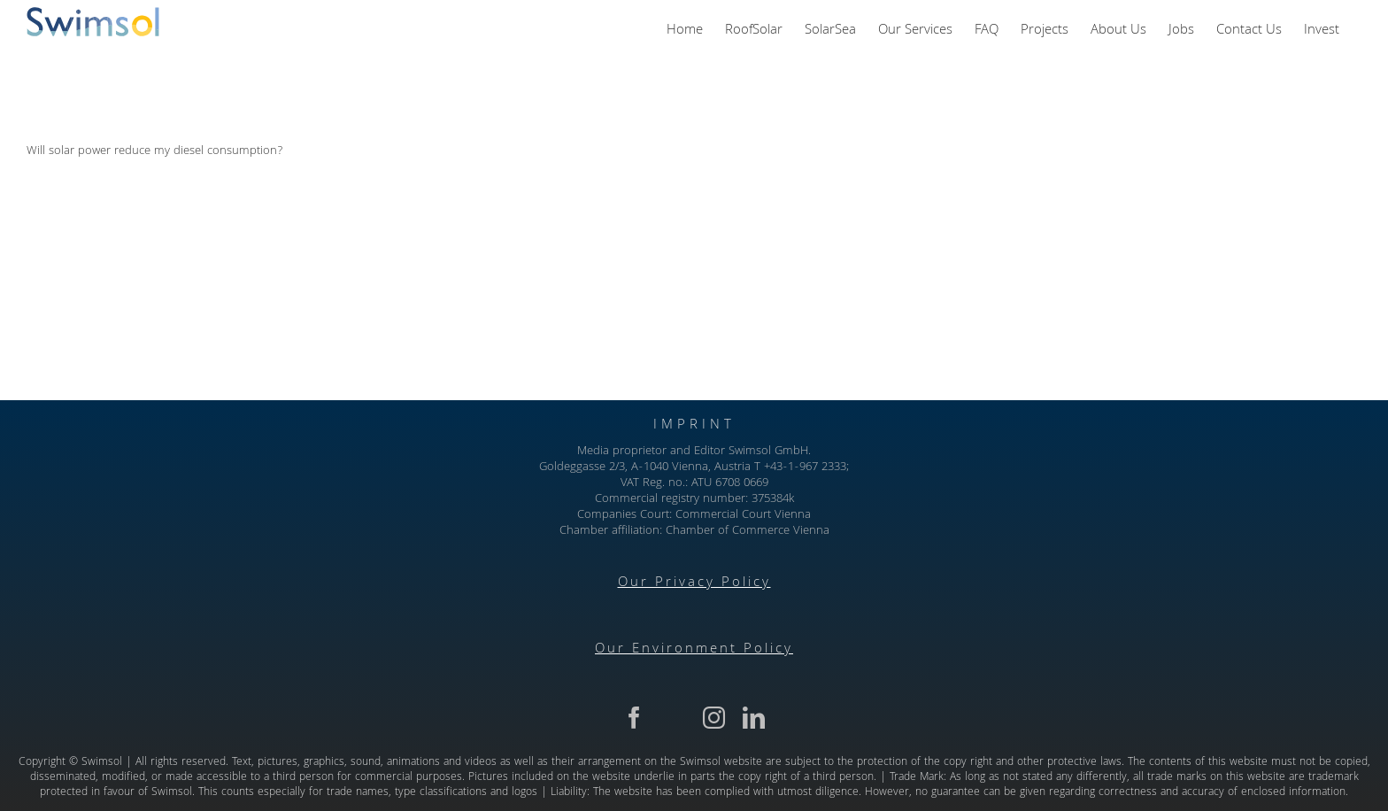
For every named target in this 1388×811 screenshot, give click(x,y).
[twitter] (674, 718)
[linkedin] (754, 718)
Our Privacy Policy (694, 583)
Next (1330, 74)
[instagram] (714, 718)
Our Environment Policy (694, 649)
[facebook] (634, 718)
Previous (1267, 74)
